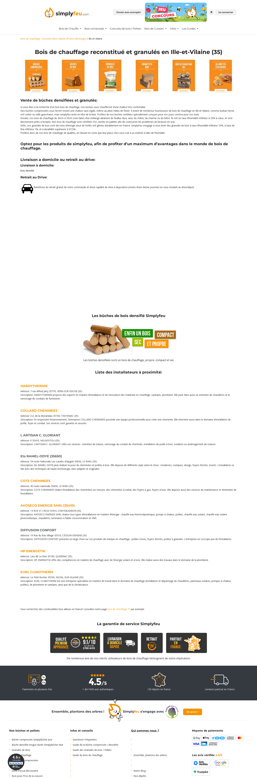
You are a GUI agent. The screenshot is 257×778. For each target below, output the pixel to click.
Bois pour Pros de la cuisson (27, 775)
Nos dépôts (140, 775)
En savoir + (193, 711)
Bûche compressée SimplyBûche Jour (32, 739)
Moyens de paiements (207, 730)
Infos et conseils (81, 730)
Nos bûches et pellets (24, 730)
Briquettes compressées (25, 760)
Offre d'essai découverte (25, 770)
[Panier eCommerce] (211, 12)
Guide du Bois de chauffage (88, 755)
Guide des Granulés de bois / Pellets (92, 750)
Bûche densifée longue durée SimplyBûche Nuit (37, 744)
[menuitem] (70, 28)
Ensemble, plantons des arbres (150, 755)
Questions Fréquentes (85, 739)
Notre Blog (140, 770)
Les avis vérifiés (207, 755)
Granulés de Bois (21, 750)
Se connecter (225, 12)
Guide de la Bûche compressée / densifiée (95, 744)
